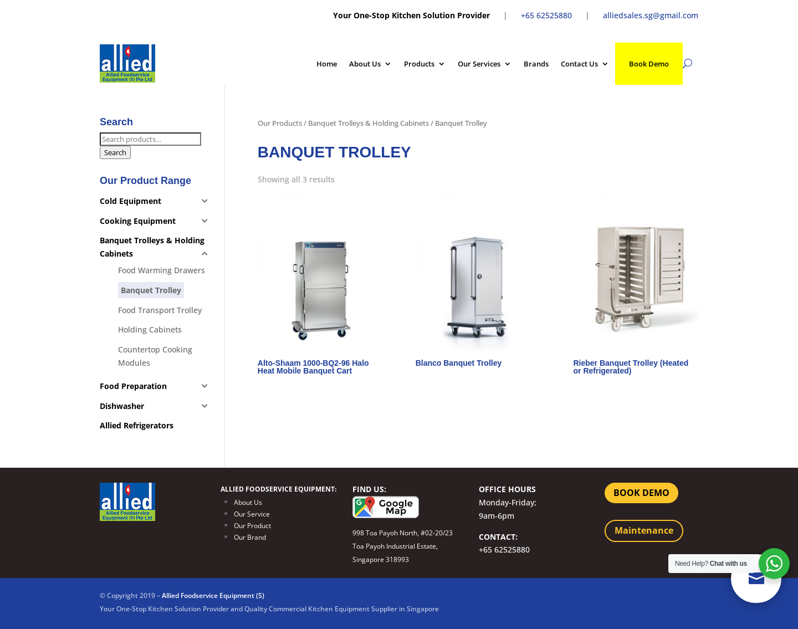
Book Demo (649, 64)
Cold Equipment (130, 201)
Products (419, 64)
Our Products (280, 123)
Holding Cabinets (150, 329)
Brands (536, 64)
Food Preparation (133, 386)
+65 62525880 (546, 15)
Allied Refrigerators (136, 425)
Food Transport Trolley (160, 310)
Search (115, 152)
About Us (365, 64)
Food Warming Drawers (161, 270)
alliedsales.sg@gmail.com (650, 15)
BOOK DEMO (641, 493)
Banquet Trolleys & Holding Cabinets (368, 123)
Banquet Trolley (151, 290)
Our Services (479, 64)
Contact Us (579, 64)
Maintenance (644, 530)
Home (326, 64)
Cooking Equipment (138, 221)
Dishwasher (122, 406)
